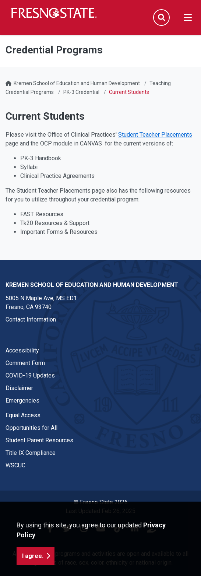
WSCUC (15, 465)
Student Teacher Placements (155, 134)
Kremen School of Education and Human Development (77, 83)
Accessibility (22, 350)
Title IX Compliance (31, 452)
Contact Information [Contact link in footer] (31, 319)
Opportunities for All (31, 427)
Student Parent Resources (39, 440)
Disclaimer (19, 387)
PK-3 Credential (81, 92)
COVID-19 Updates (30, 375)
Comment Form (25, 362)
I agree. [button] (32, 555)
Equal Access (23, 415)
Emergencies (22, 400)
